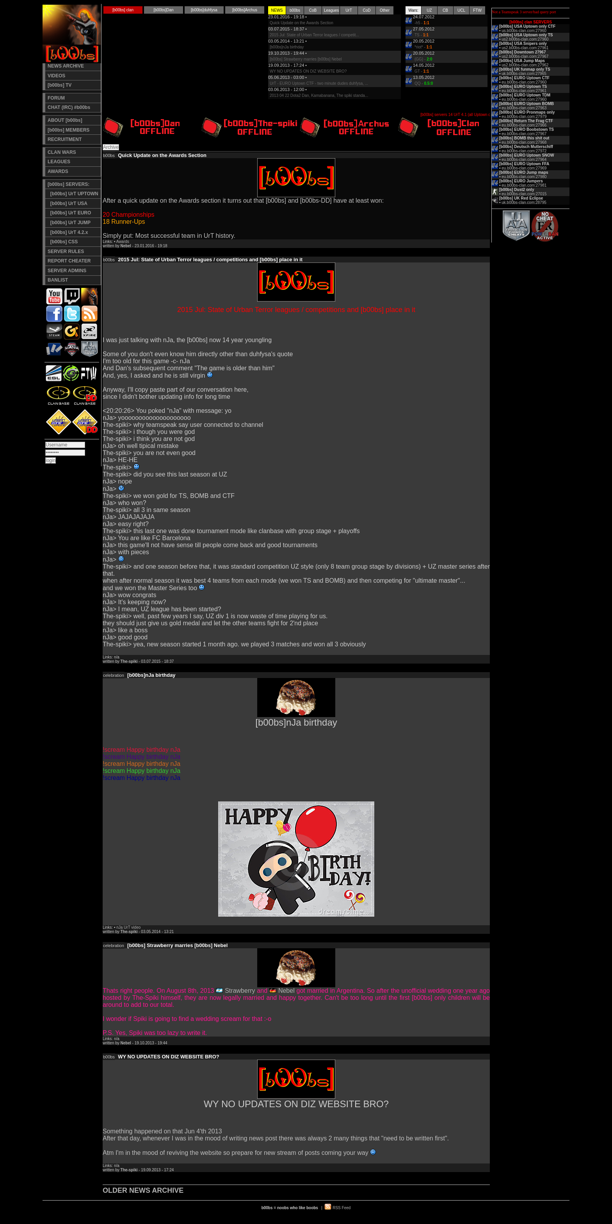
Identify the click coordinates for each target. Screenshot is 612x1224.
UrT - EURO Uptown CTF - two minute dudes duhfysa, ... (319, 83)
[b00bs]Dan (163, 10)
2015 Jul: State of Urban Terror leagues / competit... (314, 35)
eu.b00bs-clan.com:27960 (524, 82)
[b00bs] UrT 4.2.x (68, 232)
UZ (429, 10)
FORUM (56, 98)
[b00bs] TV (59, 85)
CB (445, 10)
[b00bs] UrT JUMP (69, 222)
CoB (313, 10)
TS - (422, 35)
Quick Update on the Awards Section (301, 23)
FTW (477, 10)
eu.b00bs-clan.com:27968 (524, 142)
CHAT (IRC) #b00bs (69, 107)
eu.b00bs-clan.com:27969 (524, 168)
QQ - (424, 83)
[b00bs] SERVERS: (68, 184)
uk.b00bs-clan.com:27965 (524, 73)
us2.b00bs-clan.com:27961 (525, 48)
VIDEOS (56, 76)
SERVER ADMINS (67, 270)
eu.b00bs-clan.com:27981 (524, 185)
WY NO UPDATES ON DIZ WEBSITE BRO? (308, 71)
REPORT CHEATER (69, 261)
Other (385, 10)
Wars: (413, 10)
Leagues (331, 10)
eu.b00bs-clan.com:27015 (524, 194)
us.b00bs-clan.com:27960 (524, 31)
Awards (122, 241)
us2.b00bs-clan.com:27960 (525, 39)
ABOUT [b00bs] (65, 120)
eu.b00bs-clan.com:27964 (524, 159)
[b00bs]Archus (244, 10)
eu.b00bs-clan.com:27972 (524, 151)
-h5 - (422, 23)
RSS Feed (341, 1208)
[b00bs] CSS (63, 241)
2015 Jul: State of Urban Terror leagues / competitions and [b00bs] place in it (210, 259)
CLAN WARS (62, 152)
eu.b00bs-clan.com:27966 (524, 125)
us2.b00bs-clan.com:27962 (525, 65)
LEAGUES (59, 161)
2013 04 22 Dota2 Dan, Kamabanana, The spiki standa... (319, 95)
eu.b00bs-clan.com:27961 (524, 91)
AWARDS (58, 171)
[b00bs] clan (122, 10)
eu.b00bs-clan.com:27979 (524, 116)
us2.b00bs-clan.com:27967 (525, 56)
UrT (348, 10)
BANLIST (58, 280)
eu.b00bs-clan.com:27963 (524, 108)
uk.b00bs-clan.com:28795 (524, 202)
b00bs (295, 10)
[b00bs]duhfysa (204, 10)
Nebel (286, 990)
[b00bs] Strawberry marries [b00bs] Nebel (306, 59)
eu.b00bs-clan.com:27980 (524, 177)
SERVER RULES (66, 251)
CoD (366, 10)
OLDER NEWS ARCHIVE (143, 1190)
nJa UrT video (128, 927)
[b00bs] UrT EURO (69, 213)
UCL (461, 10)
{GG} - (423, 59)
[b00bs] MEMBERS (68, 130)
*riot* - (423, 47)
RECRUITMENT (65, 139)
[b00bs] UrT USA (67, 203)
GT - (422, 71)
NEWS (277, 10)
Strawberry (240, 990)
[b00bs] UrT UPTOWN (73, 193)
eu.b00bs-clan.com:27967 (524, 134)
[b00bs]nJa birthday (287, 47)
